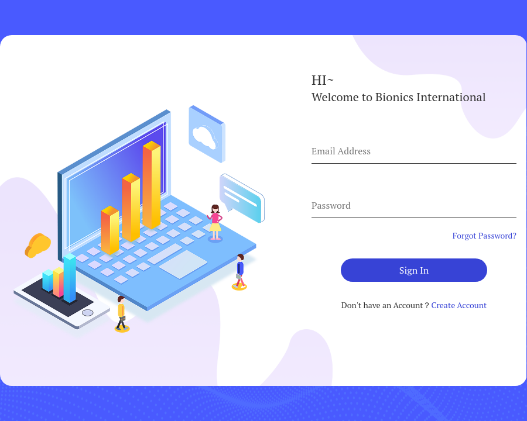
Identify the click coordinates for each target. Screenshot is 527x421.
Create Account (459, 304)
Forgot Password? (484, 235)
